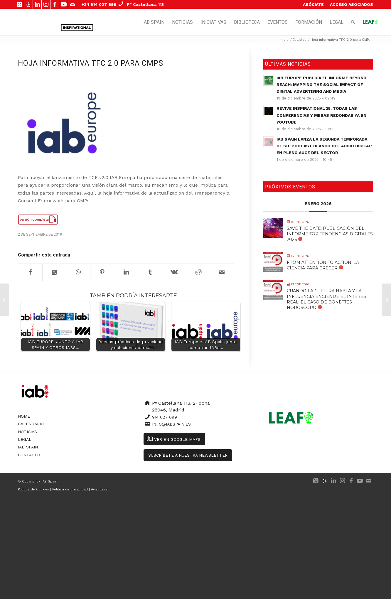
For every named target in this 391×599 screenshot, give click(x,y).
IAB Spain (28, 447)
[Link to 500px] (28, 4)
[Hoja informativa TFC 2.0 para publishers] (4, 300)
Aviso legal (99, 489)
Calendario (31, 423)
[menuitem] (313, 4)
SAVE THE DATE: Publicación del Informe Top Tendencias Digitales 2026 (330, 234)
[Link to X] (19, 4)
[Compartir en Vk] (174, 272)
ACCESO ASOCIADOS (351, 4)
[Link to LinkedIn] (37, 4)
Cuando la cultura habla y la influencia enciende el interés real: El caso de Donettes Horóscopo (326, 299)
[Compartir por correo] (222, 272)
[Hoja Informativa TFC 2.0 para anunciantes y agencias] (386, 300)
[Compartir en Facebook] (30, 272)
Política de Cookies (33, 489)
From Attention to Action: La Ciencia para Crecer (323, 265)
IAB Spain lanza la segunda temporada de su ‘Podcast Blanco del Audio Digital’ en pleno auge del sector (324, 146)
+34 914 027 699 (99, 4)
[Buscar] (353, 22)
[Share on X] (54, 272)
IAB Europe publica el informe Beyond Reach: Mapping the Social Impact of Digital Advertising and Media (321, 84)
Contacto (29, 455)
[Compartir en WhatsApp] (78, 272)
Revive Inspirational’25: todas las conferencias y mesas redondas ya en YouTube (321, 115)
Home (24, 416)
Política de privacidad (70, 489)
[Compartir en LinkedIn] (126, 272)
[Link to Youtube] (63, 4)
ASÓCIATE (313, 4)
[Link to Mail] (72, 4)
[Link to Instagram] (46, 4)
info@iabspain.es (171, 424)
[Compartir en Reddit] (198, 272)
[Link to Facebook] (54, 4)
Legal (24, 439)
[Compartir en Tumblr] (150, 272)
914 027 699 (164, 417)
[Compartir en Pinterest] (102, 272)
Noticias (27, 431)
